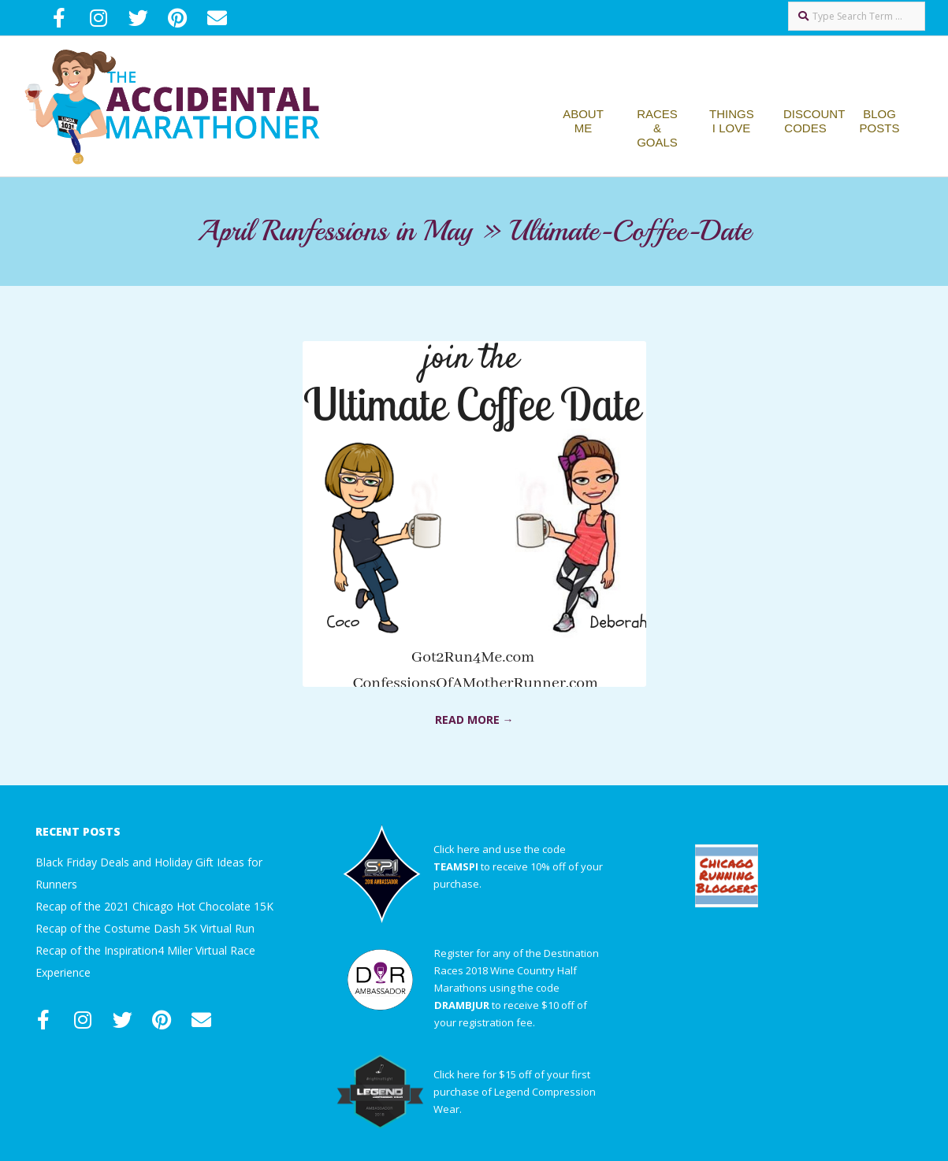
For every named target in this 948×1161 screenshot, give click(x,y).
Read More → (474, 719)
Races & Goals (657, 128)
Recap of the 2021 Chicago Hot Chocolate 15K (154, 906)
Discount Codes (814, 121)
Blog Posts (880, 121)
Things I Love (731, 121)
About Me (583, 121)
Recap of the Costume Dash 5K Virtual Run (145, 928)
